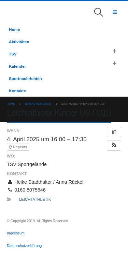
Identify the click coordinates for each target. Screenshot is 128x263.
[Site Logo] (16, 12)
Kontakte (17, 90)
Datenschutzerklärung (24, 246)
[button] (99, 12)
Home (14, 29)
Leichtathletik (35, 199)
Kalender (17, 66)
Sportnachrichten (25, 78)
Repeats (18, 147)
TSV (13, 54)
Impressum (16, 233)
